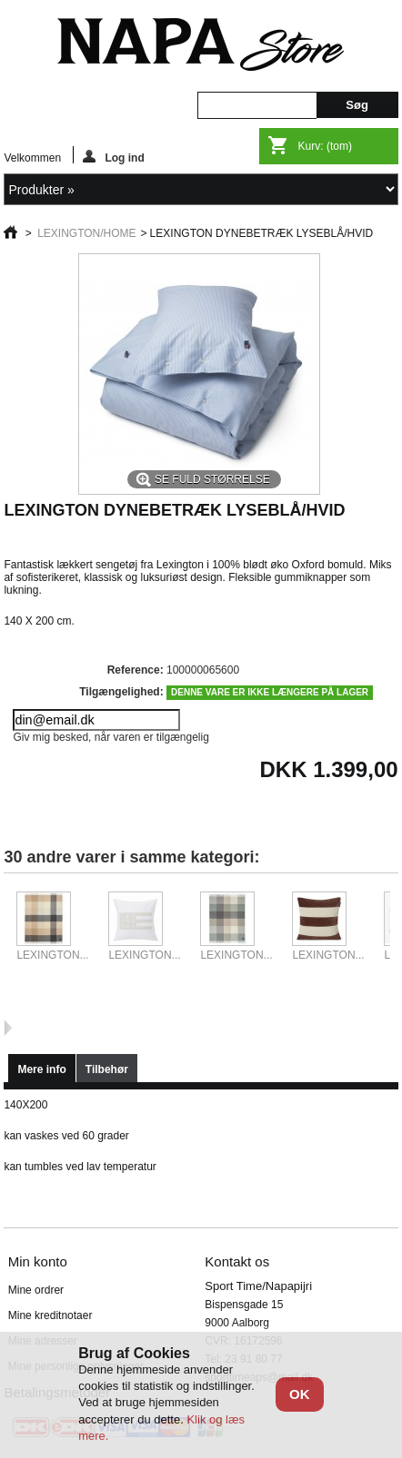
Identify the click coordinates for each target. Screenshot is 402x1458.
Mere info (41, 1069)
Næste (8, 1028)
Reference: (135, 670)
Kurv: (325, 146)
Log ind (113, 156)
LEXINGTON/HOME (86, 233)
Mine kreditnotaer (50, 1315)
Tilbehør (106, 1069)
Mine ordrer (36, 1290)
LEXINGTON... (52, 955)
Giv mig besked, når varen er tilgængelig (110, 737)
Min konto (37, 1261)
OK (299, 1394)
